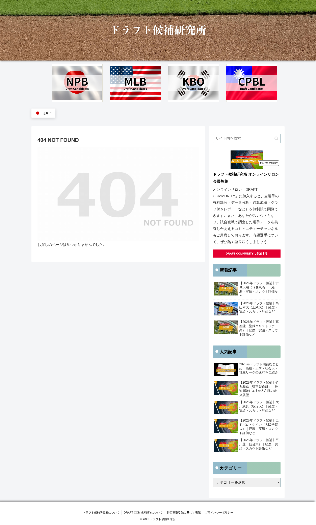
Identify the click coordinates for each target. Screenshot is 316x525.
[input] (247, 138)
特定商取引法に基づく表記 (184, 512)
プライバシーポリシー (219, 512)
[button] (276, 138)
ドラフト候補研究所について (101, 512)
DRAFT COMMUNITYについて (143, 512)
